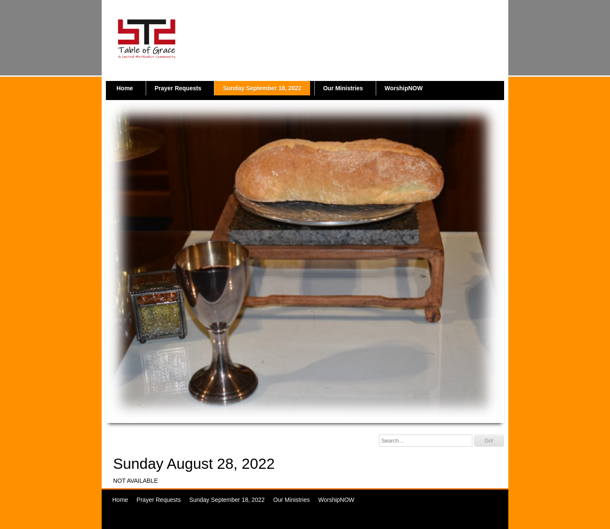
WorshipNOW (404, 88)
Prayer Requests (178, 88)
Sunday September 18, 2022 (262, 88)
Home (124, 88)
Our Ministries (343, 88)
